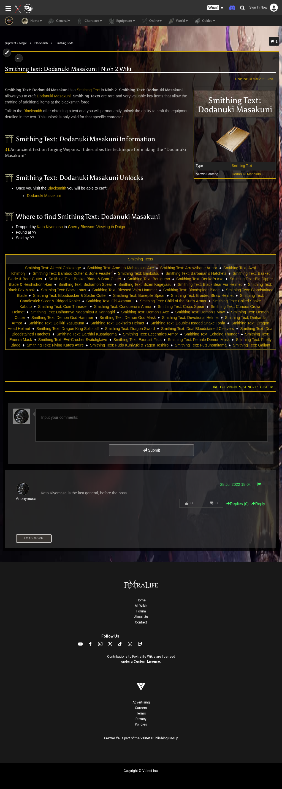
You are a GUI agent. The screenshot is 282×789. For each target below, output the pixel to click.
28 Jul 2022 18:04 (235, 484)
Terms (141, 713)
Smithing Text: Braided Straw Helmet (202, 295)
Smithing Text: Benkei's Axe (199, 279)
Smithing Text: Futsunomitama (201, 345)
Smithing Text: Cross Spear (181, 306)
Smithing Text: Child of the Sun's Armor (173, 301)
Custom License (147, 661)
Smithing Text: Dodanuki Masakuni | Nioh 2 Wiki (68, 69)
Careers (141, 708)
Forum (141, 611)
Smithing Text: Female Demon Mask (199, 339)
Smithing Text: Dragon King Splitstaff (67, 328)
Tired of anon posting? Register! (242, 387)
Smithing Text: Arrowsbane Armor (188, 268)
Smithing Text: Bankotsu (138, 273)
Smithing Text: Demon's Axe (145, 312)
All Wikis (141, 606)
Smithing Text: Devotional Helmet (190, 317)
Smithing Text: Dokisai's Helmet (117, 323)
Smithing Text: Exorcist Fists (137, 339)
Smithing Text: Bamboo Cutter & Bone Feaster (72, 273)
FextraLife (112, 738)
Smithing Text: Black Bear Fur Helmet (210, 284)
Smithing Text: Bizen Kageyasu (145, 284)
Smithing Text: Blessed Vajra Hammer (124, 290)
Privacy (141, 719)
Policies (141, 724)
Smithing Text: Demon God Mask (127, 317)
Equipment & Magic (15, 43)
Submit (151, 450)
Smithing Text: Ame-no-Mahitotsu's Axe (120, 268)
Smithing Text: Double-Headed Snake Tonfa (187, 323)
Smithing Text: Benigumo (149, 279)
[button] (215, 8)
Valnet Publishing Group (159, 738)
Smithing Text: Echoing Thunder (211, 334)
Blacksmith (41, 43)
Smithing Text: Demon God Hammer (62, 317)
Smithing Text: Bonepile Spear (139, 295)
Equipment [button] (121, 21)
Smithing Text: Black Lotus (63, 290)
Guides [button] (204, 21)
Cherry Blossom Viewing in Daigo (96, 227)
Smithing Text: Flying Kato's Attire (55, 345)
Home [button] (31, 21)
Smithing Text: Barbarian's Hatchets (196, 273)
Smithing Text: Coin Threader (63, 306)
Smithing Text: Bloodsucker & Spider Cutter (70, 295)
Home (141, 600)
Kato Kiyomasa (50, 227)
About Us (141, 617)
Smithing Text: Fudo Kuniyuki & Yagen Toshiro (129, 345)
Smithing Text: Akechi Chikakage (53, 268)
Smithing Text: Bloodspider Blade (191, 290)
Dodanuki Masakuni (247, 174)
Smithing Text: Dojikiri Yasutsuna (56, 323)
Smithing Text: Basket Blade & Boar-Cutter (84, 279)
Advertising (141, 702)
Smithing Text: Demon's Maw (200, 312)
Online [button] (151, 21)
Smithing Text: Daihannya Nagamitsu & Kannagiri (73, 312)
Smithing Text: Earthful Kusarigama (86, 334)
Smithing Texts (65, 43)
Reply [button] (258, 504)
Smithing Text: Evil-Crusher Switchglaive (72, 339)
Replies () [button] (237, 504)
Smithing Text (242, 166)
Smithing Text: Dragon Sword (130, 328)
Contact (141, 622)
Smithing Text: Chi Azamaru (110, 301)
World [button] (177, 21)
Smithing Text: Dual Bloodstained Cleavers (197, 328)
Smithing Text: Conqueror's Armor (123, 306)
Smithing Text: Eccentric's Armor (150, 334)
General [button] (58, 21)
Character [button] (89, 21)
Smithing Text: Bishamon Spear (85, 284)
